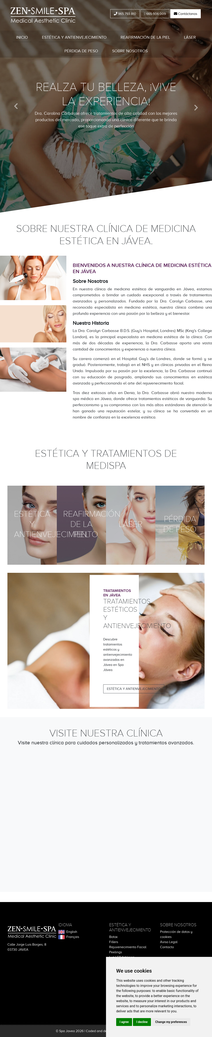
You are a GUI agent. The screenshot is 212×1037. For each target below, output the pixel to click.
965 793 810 (125, 14)
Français (68, 937)
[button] (16, 106)
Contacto (167, 947)
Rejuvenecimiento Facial (127, 947)
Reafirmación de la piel (145, 37)
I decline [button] (142, 1022)
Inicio (22, 37)
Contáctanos (185, 14)
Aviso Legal (168, 942)
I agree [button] (124, 1022)
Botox (113, 937)
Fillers (113, 942)
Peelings (115, 952)
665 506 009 (155, 14)
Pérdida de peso (81, 51)
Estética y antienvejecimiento (74, 37)
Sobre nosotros (130, 51)
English (67, 932)
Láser (190, 37)
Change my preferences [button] (171, 1022)
